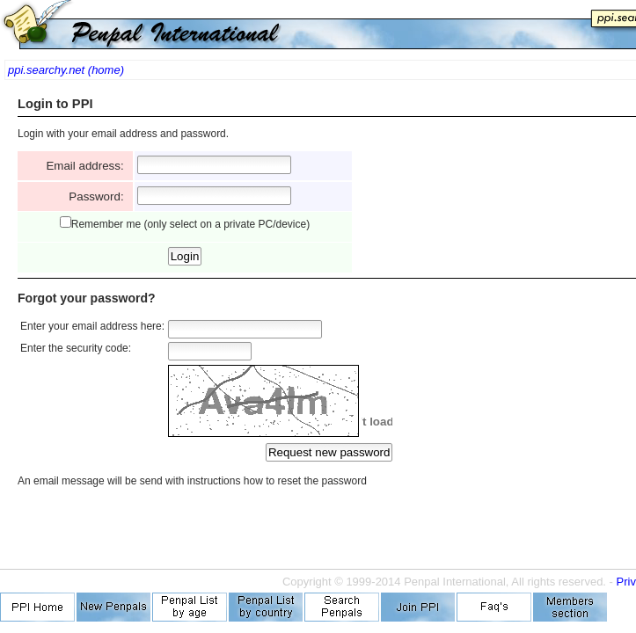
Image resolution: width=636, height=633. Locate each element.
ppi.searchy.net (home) (66, 69)
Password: (99, 196)
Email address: (88, 165)
